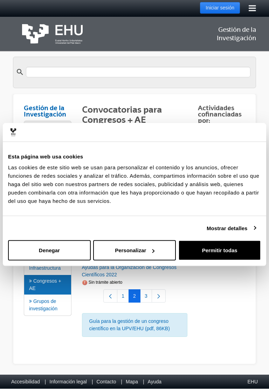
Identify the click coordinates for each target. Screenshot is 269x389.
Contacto (106, 381)
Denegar (49, 250)
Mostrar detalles (227, 228)
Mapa (132, 381)
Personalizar (134, 250)
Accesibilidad (25, 381)
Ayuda (154, 381)
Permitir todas (219, 250)
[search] (138, 72)
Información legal (68, 381)
